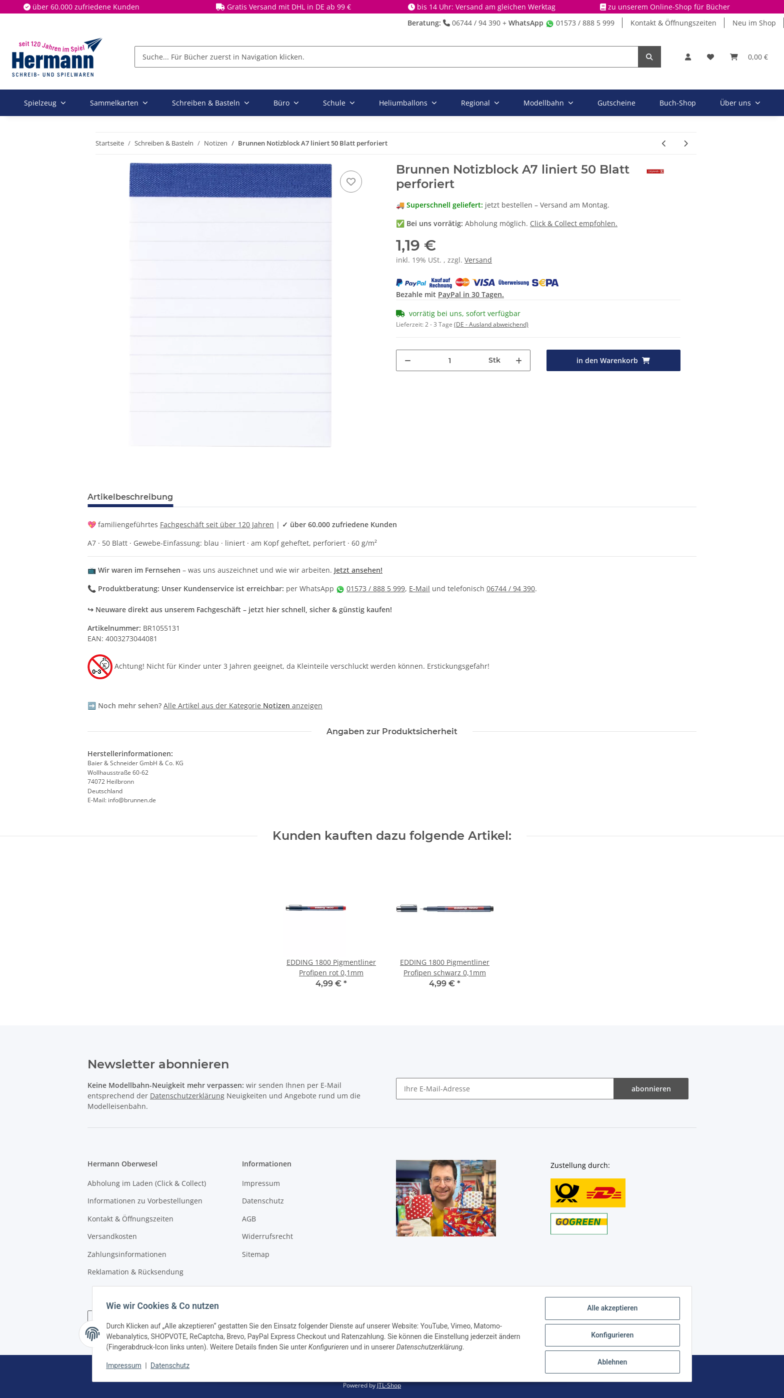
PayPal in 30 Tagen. (471, 294)
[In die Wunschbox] (351, 182)
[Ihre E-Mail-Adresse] (505, 1088)
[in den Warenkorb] (613, 360)
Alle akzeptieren (609, 1310)
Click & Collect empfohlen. (574, 223)
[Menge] (450, 360)
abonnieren (651, 1088)
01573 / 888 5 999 (580, 23)
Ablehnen (609, 1362)
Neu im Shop (754, 23)
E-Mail (419, 588)
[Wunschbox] (710, 57)
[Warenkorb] (749, 57)
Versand (478, 260)
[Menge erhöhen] (519, 360)
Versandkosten (112, 1236)
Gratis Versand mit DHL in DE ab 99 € (289, 7)
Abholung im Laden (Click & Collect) (147, 1183)
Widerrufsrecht (267, 1236)
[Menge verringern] (407, 360)
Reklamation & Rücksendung (136, 1271)
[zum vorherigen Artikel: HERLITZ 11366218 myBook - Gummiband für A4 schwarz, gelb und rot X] (664, 143)
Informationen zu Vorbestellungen (145, 1200)
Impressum (261, 1183)
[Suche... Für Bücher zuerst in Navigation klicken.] (386, 57)
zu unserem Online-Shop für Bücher (669, 7)
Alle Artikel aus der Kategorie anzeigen (243, 705)
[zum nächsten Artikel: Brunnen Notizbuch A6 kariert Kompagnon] (685, 143)
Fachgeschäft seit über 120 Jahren (217, 524)
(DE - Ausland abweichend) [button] (491, 324)
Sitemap (256, 1254)
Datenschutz (263, 1200)
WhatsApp (526, 23)
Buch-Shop (678, 103)
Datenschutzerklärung (187, 1095)
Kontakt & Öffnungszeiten (673, 23)
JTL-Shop (389, 1385)
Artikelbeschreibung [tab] (130, 497)
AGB (249, 1218)
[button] (688, 57)
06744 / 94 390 (471, 23)
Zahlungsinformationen (127, 1254)
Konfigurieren (609, 1336)
